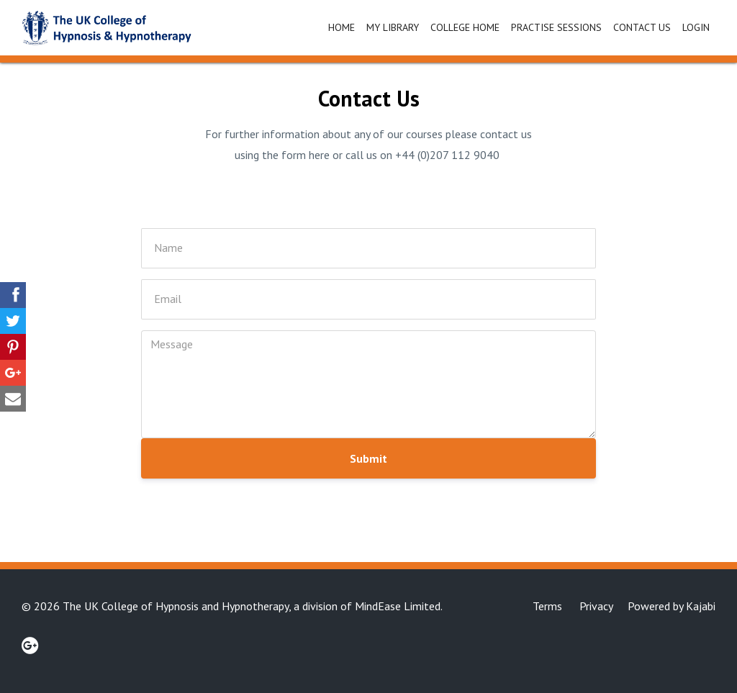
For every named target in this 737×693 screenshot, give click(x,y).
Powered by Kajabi (671, 606)
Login (696, 27)
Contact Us (642, 27)
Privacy (596, 606)
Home (341, 27)
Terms (547, 606)
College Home (464, 27)
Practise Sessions (556, 27)
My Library (392, 27)
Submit (368, 458)
